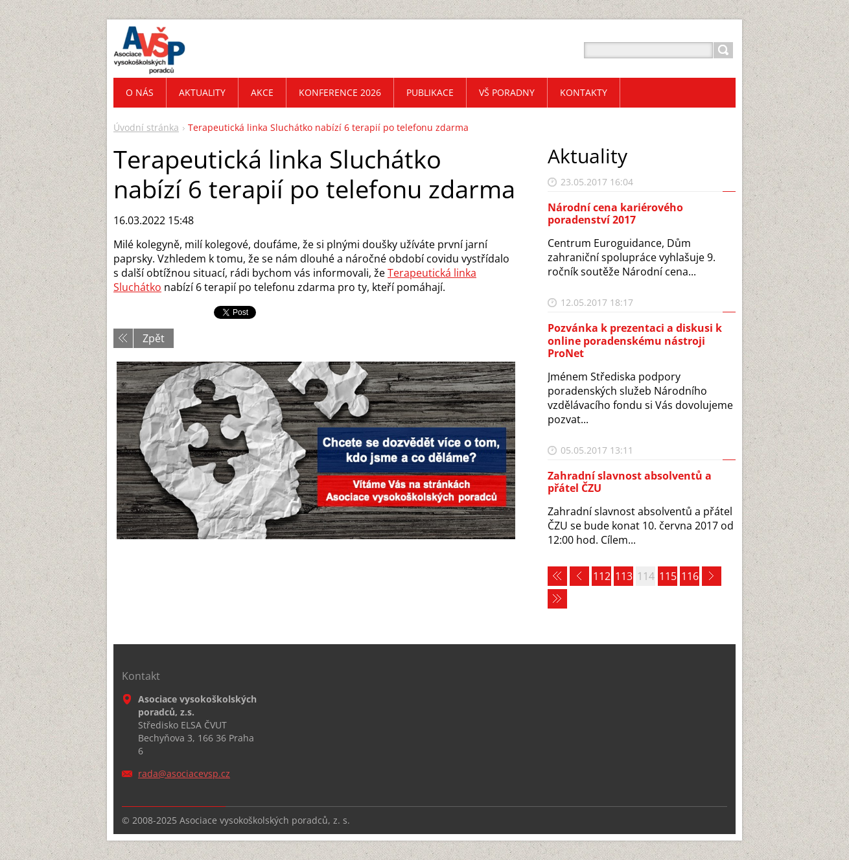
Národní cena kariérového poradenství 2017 (615, 213)
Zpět (154, 338)
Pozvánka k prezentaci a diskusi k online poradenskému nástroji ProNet (635, 340)
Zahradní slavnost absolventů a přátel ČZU (630, 482)
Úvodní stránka (146, 127)
